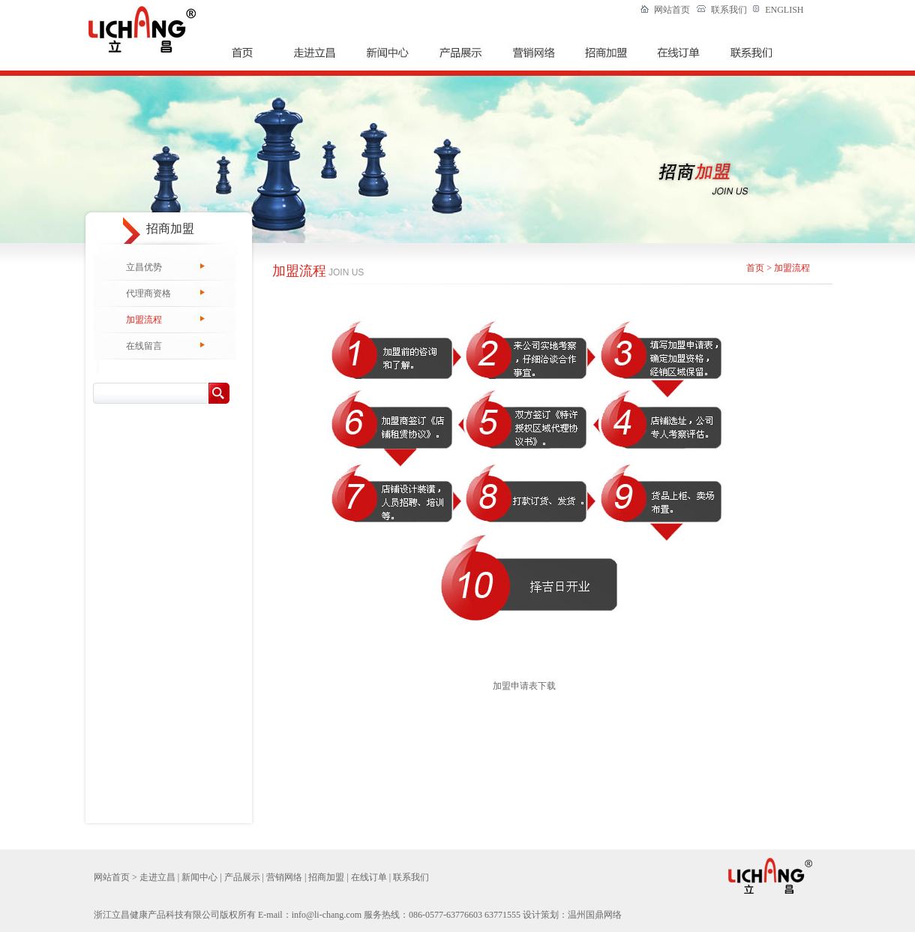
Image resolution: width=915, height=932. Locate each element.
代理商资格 (148, 293)
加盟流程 (144, 319)
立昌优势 (144, 267)
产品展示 (242, 877)
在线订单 (369, 877)
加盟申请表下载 (524, 686)
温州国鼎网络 (595, 914)
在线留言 (144, 346)
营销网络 (284, 877)
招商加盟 (326, 877)
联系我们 (729, 10)
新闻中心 (200, 877)
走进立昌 (158, 877)
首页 (755, 268)
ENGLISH (784, 10)
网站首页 (672, 10)
